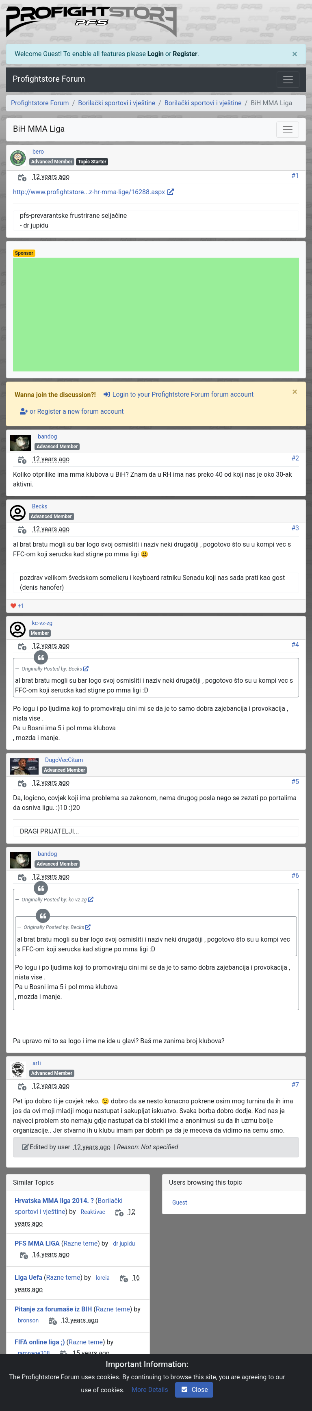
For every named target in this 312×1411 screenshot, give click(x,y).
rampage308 (34, 1353)
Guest (179, 1202)
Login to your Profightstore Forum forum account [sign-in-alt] (178, 394)
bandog (47, 436)
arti (36, 1063)
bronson (28, 1320)
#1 (295, 176)
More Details (150, 1390)
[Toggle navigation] (288, 80)
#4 (295, 645)
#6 (295, 875)
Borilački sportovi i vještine (116, 103)
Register (185, 54)
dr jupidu (124, 1243)
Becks (40, 506)
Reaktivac (92, 1212)
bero (38, 151)
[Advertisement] (156, 314)
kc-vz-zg (42, 623)
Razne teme (80, 1243)
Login (155, 54)
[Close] (295, 54)
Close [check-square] (194, 1390)
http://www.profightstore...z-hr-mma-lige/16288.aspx (94, 192)
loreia (103, 1277)
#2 (295, 458)
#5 (295, 782)
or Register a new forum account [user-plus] (72, 411)
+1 (17, 606)
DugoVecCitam (64, 760)
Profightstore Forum (49, 79)
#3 (295, 528)
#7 (295, 1085)
